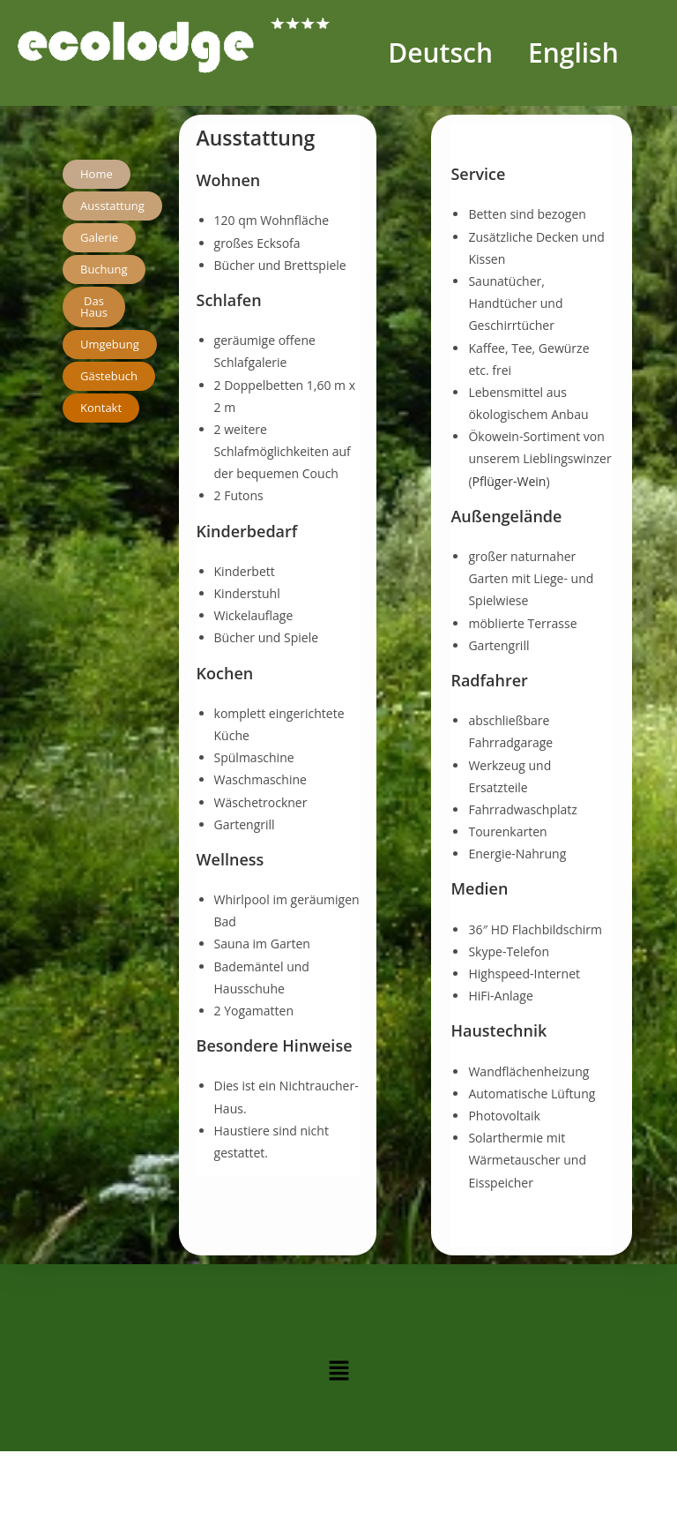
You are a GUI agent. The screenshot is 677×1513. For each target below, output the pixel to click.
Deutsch (440, 52)
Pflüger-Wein (509, 481)
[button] (338, 1370)
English (573, 52)
